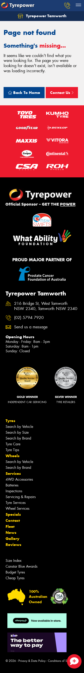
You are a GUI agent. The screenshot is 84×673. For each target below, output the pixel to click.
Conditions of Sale (59, 661)
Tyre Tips (12, 450)
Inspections (14, 491)
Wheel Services (17, 508)
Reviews (13, 544)
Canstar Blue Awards (21, 566)
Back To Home (24, 92)
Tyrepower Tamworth (42, 16)
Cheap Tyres (15, 578)
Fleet (10, 526)
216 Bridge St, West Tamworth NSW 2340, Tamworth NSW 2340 (45, 306)
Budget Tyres (15, 572)
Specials (13, 514)
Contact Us (61, 92)
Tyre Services (16, 502)
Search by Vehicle (19, 426)
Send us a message (30, 327)
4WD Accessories (19, 479)
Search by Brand (18, 438)
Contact (13, 520)
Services (13, 473)
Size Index (14, 560)
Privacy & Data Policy (31, 661)
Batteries (12, 485)
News (11, 532)
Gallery (12, 538)
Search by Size (17, 432)
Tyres (10, 420)
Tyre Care (13, 444)
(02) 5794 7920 (29, 317)
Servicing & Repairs (21, 497)
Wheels (12, 455)
